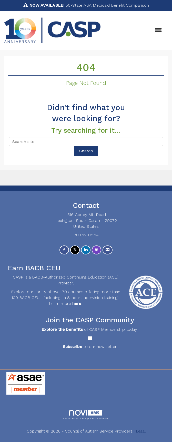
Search (86, 150)
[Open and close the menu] (134, 30)
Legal (141, 431)
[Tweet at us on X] (75, 249)
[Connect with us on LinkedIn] (85, 249)
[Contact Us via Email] (108, 249)
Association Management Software (86, 414)
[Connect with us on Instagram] (96, 249)
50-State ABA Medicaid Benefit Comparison (89, 5)
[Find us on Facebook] (64, 249)
